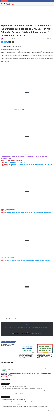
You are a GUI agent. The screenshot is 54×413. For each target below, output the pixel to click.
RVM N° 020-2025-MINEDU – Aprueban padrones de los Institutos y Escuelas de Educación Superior (19, 388)
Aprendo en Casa (14, 318)
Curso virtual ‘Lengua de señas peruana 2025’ (9, 393)
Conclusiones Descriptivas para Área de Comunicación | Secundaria (13, 365)
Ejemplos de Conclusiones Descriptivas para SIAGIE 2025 (11, 404)
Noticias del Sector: (5, 379)
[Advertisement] (27, 15)
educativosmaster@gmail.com (29, 410)
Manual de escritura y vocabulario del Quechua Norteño (11, 386)
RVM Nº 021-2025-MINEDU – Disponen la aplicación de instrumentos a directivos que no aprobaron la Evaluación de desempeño (24, 390)
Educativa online (5, 38)
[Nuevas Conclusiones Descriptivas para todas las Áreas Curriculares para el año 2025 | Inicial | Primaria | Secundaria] (27, 348)
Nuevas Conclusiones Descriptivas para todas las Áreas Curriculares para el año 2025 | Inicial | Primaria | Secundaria (26, 355)
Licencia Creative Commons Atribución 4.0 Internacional (28, 329)
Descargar (27, 92)
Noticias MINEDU (4, 383)
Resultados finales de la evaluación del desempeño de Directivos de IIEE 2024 (15, 391)
